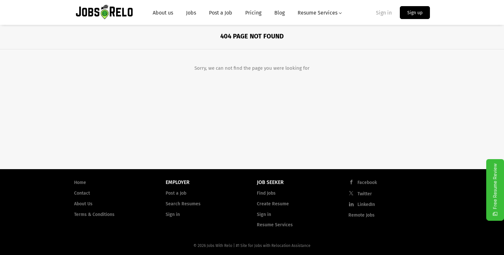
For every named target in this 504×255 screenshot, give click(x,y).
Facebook (367, 182)
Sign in (384, 13)
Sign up (414, 12)
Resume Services (275, 225)
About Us (83, 204)
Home (80, 182)
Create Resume (273, 204)
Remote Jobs (361, 215)
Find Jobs (266, 193)
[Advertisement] (252, 121)
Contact (82, 193)
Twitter (364, 194)
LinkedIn (366, 204)
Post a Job (176, 193)
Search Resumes (183, 204)
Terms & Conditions (94, 214)
